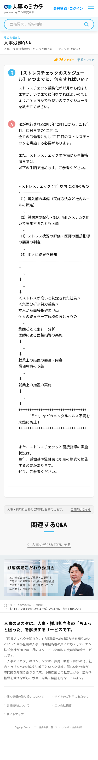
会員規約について (18, 705)
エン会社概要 (63, 705)
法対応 (39, 605)
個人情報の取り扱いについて (25, 696)
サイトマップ (15, 714)
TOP (10, 605)
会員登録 (60, 8)
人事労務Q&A (24, 605)
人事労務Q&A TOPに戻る (51, 545)
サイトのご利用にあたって (71, 696)
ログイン (76, 8)
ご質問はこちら (81, 509)
